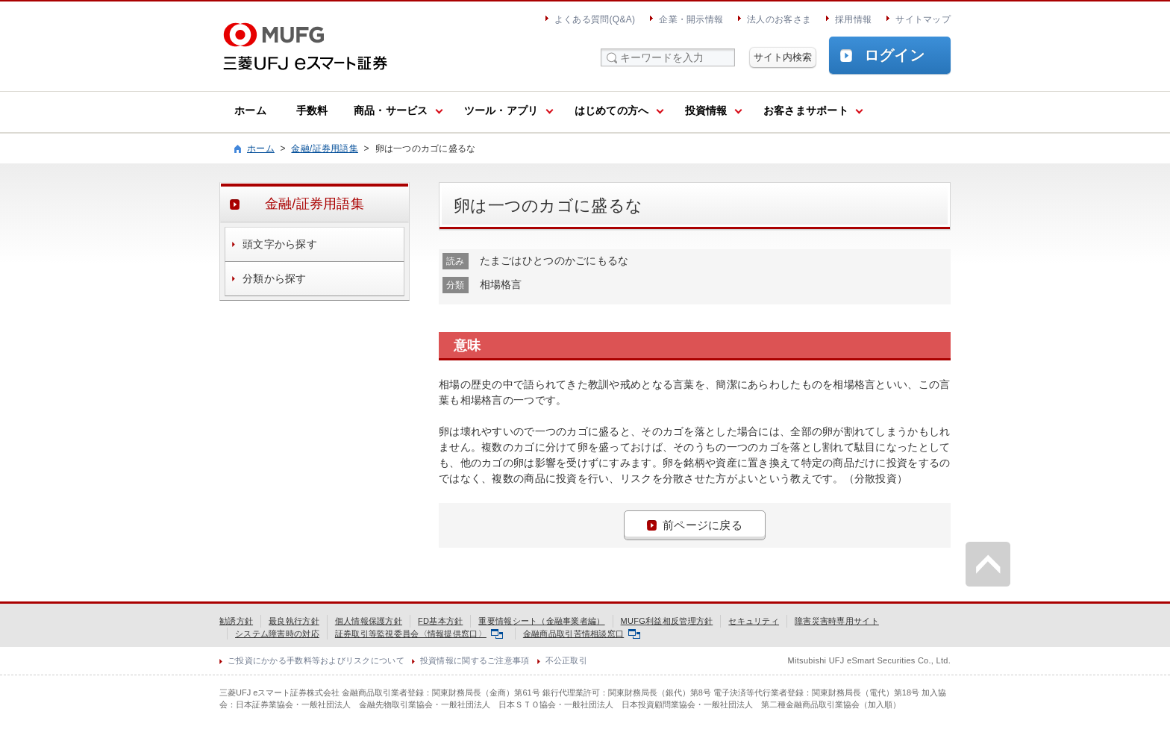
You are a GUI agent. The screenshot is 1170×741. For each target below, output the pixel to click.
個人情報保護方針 (368, 620)
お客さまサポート (805, 110)
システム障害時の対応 (277, 633)
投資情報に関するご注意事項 (475, 660)
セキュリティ (753, 620)
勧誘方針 (236, 620)
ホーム (250, 110)
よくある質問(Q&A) (594, 19)
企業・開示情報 (691, 19)
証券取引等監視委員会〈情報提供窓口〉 (419, 633)
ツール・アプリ (501, 110)
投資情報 (706, 110)
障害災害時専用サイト (837, 620)
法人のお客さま (779, 19)
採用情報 (853, 19)
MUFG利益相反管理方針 (667, 620)
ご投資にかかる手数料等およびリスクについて (316, 660)
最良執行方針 (294, 620)
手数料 (312, 110)
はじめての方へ (612, 110)
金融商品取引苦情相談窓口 (581, 633)
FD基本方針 (440, 620)
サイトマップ (923, 19)
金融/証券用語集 (324, 148)
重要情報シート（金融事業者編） (541, 620)
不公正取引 (566, 660)
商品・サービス (391, 110)
